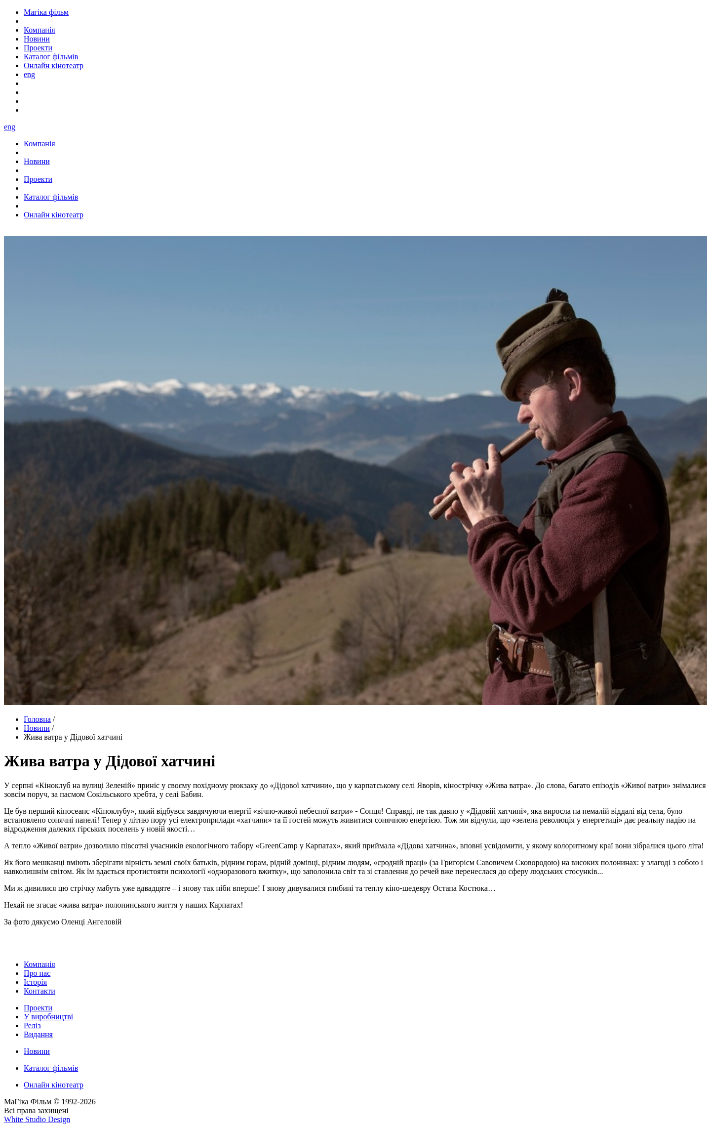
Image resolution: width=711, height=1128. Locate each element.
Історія (35, 982)
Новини (37, 728)
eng (29, 74)
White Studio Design (37, 1119)
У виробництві (48, 1016)
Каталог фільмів (51, 1068)
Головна (37, 719)
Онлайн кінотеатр (53, 1085)
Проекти (38, 1007)
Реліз (32, 1025)
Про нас (37, 973)
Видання (38, 1034)
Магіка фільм (46, 12)
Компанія (39, 964)
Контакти (39, 991)
